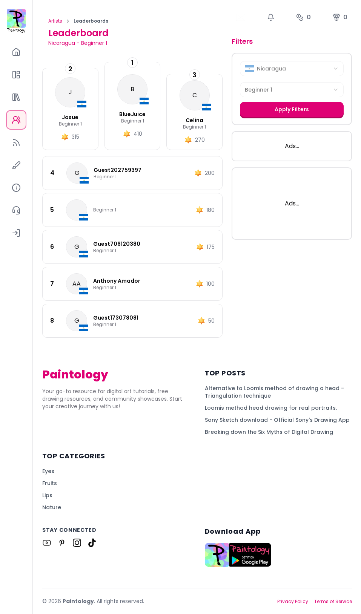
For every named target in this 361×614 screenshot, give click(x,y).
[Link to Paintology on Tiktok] (92, 542)
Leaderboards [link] (91, 21)
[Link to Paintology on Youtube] (46, 542)
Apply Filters (292, 109)
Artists (55, 21)
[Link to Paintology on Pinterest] (61, 542)
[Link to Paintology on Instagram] (76, 542)
